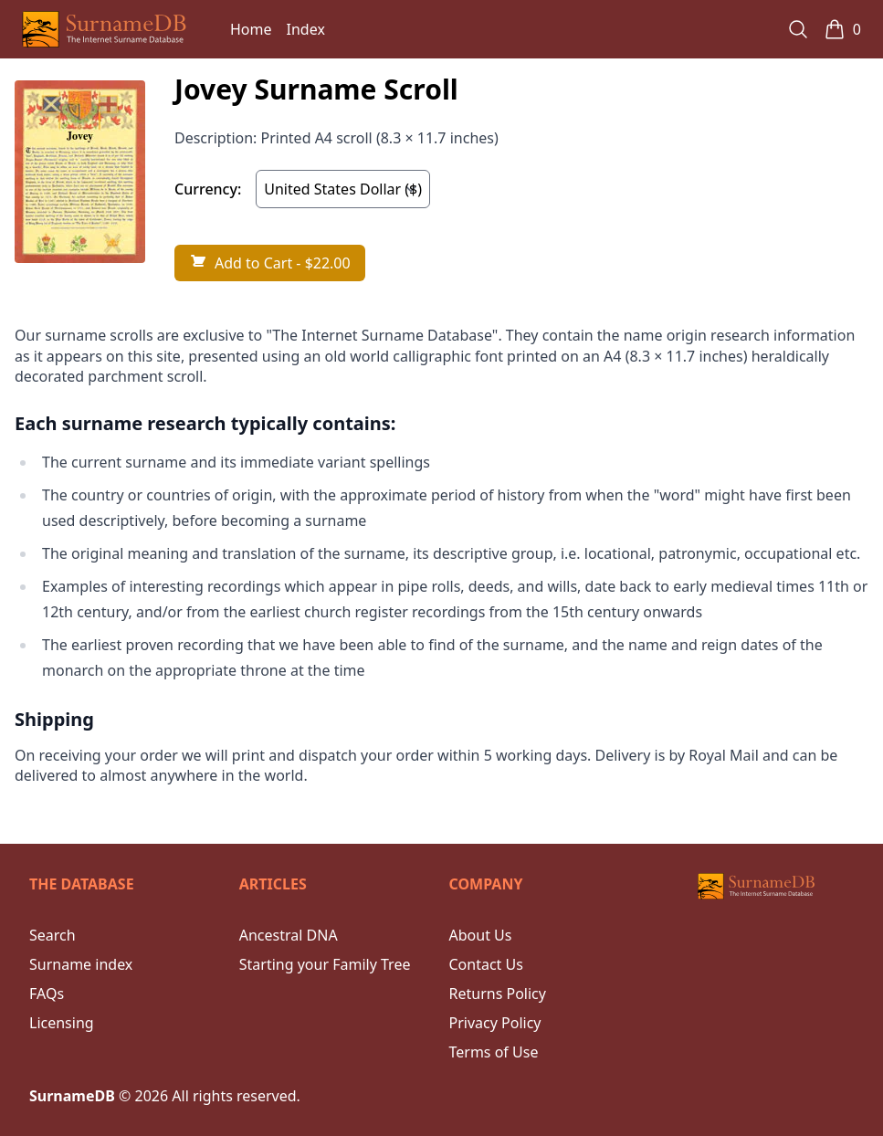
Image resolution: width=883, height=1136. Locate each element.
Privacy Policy (495, 1023)
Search (52, 935)
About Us (480, 935)
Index (306, 29)
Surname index (80, 964)
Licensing (61, 1023)
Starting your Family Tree (325, 964)
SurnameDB (72, 1096)
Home (251, 29)
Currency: (207, 189)
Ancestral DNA (288, 935)
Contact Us (486, 964)
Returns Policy (497, 993)
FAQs (46, 993)
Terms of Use (494, 1052)
